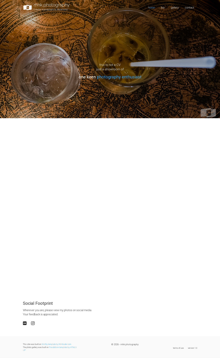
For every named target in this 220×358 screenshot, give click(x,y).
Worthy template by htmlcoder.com (56, 344)
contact (189, 7)
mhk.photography (52, 4)
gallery (175, 7)
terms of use (178, 348)
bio (163, 7)
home (151, 7)
